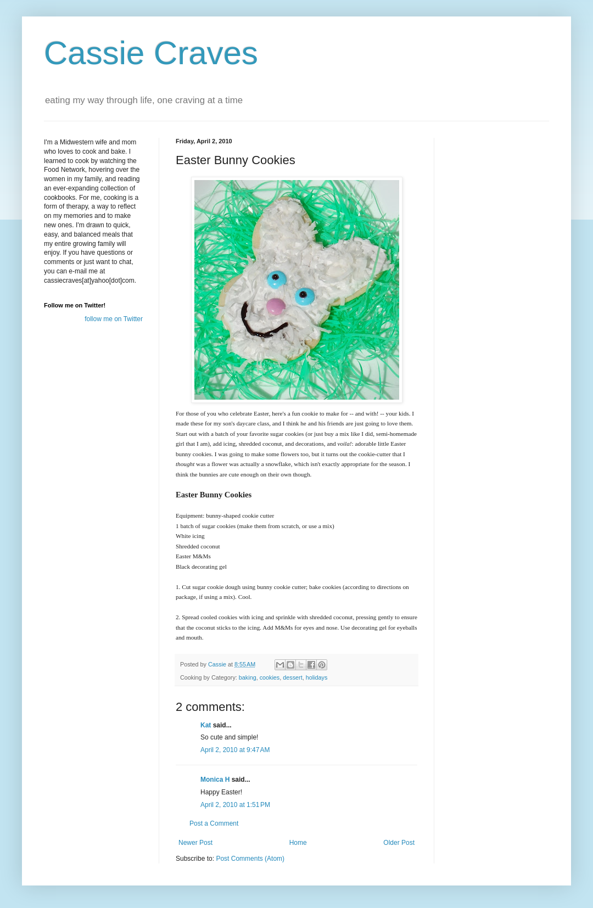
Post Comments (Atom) (250, 858)
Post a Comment (213, 823)
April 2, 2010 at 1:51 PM (235, 805)
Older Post (399, 843)
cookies (270, 677)
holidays (317, 677)
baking (247, 677)
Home (298, 843)
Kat (205, 725)
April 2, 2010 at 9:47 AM (235, 750)
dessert (292, 677)
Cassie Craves (151, 53)
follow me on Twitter (114, 319)
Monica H (215, 779)
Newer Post (195, 843)
